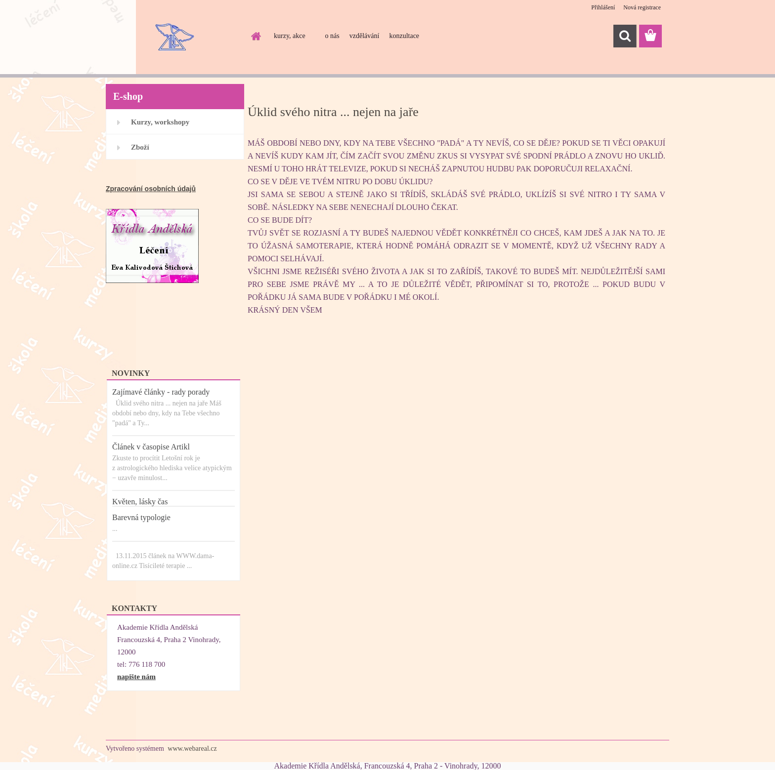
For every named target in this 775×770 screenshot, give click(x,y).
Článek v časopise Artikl (151, 447)
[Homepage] (255, 36)
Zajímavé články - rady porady (161, 392)
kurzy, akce (289, 36)
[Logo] (174, 36)
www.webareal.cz (192, 748)
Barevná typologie (141, 517)
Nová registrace (642, 7)
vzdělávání (364, 36)
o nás (332, 36)
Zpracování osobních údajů (151, 189)
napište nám (136, 677)
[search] (624, 36)
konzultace (404, 36)
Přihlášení (603, 7)
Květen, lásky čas (140, 501)
